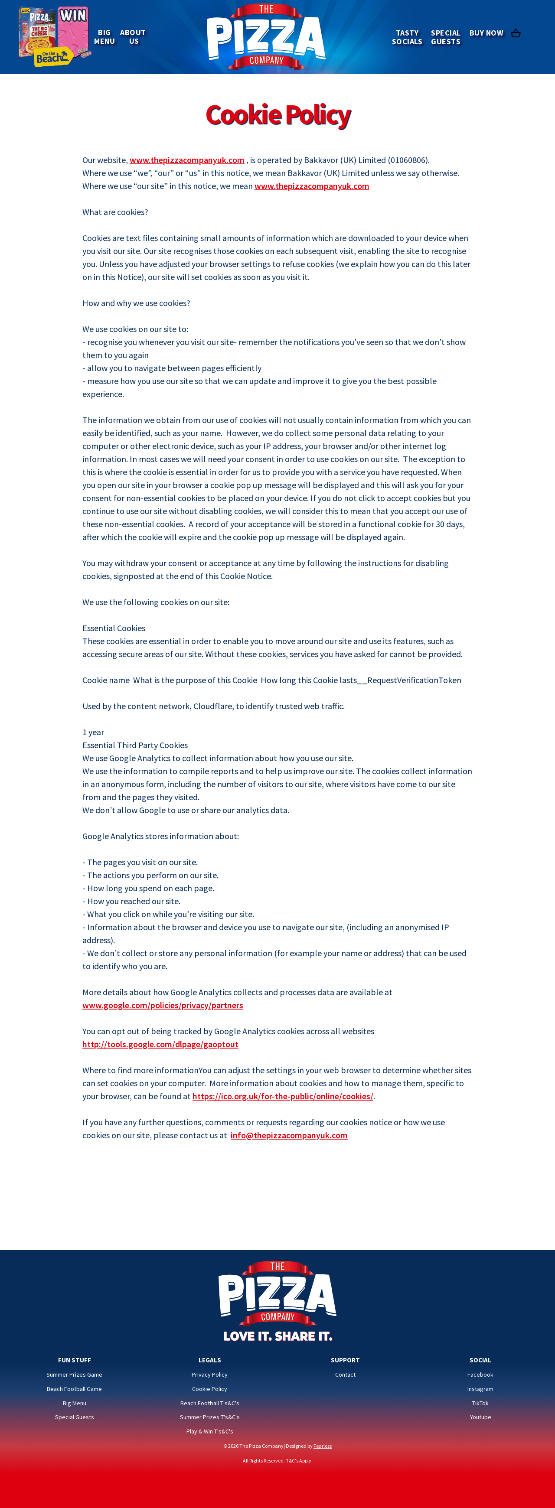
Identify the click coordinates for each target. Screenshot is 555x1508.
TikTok (480, 1403)
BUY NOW (487, 33)
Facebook (480, 1374)
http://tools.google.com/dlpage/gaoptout (160, 1044)
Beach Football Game (74, 1389)
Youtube (480, 1417)
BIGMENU (104, 36)
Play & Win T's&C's (209, 1431)
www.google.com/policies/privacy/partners (162, 1005)
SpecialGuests (446, 37)
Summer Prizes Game (74, 1374)
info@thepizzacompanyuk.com (289, 1135)
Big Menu (74, 1403)
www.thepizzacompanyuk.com (187, 159)
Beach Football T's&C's (209, 1403)
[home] (266, 36)
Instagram (480, 1389)
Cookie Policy (209, 1389)
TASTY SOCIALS (407, 37)
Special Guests (74, 1417)
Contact (345, 1374)
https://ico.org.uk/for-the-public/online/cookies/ (283, 1096)
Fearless (322, 1446)
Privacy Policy (210, 1374)
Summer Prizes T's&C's (210, 1417)
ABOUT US (134, 36)
